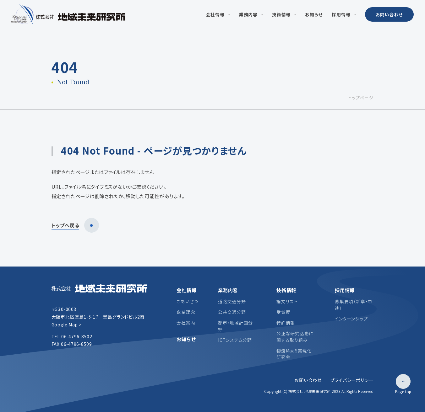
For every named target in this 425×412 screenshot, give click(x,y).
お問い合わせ (389, 14)
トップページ (360, 97)
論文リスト (287, 301)
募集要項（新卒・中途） (353, 304)
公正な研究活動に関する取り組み (294, 336)
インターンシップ (351, 318)
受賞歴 (283, 312)
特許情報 (285, 323)
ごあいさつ (187, 301)
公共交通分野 (232, 312)
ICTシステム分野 (235, 340)
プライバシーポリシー (352, 380)
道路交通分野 (232, 301)
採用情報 (345, 290)
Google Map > (67, 324)
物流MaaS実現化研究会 (294, 353)
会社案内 (186, 323)
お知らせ (186, 338)
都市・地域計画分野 (235, 326)
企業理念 (186, 312)
